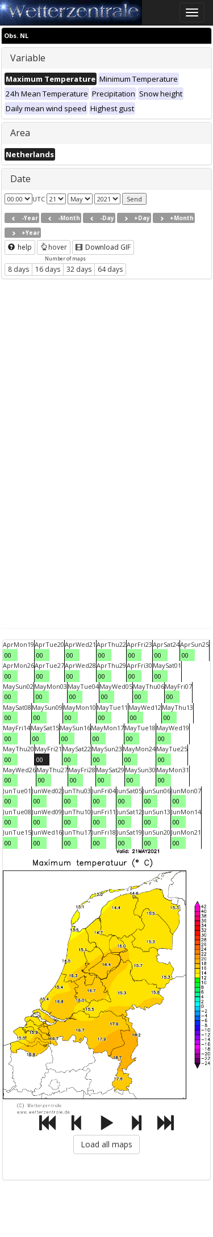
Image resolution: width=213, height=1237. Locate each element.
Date (20, 178)
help (20, 247)
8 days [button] (18, 269)
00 (8, 655)
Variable (27, 58)
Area (20, 133)
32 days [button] (78, 269)
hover (53, 247)
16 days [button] (47, 269)
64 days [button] (110, 269)
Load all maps (106, 1144)
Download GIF (103, 247)
